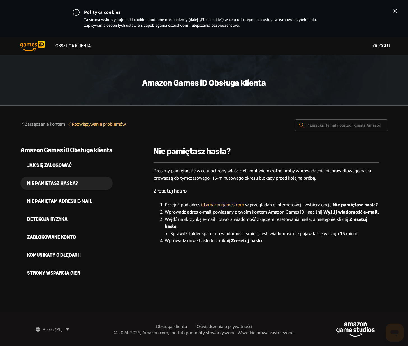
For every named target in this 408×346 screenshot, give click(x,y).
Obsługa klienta (73, 46)
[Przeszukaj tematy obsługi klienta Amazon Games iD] (341, 125)
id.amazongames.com (222, 205)
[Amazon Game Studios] (355, 329)
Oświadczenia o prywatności (224, 326)
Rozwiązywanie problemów (96, 124)
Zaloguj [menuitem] (381, 46)
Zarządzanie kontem (42, 124)
